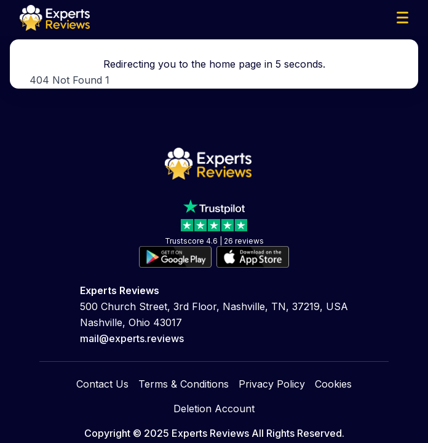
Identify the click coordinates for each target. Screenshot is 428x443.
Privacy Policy (272, 384)
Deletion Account (214, 408)
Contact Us (102, 384)
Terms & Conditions (183, 384)
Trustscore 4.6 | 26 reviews (214, 240)
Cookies (333, 384)
